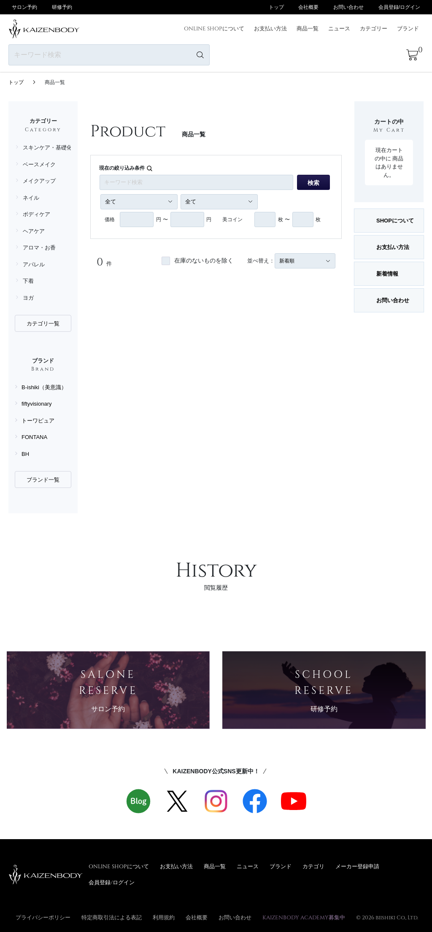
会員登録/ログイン (399, 7)
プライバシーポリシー (43, 917)
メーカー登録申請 (357, 866)
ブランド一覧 (43, 480)
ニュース (339, 28)
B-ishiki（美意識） (44, 387)
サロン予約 (24, 7)
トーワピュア (38, 420)
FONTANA (34, 437)
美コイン (232, 219)
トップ (276, 7)
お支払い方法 (270, 28)
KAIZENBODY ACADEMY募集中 (303, 917)
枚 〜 (283, 219)
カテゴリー (373, 28)
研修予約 (62, 7)
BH (25, 454)
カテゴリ (313, 866)
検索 (313, 182)
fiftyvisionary (37, 404)
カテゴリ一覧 (43, 323)
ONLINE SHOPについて (214, 28)
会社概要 (308, 7)
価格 (110, 219)
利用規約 (164, 917)
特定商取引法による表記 (111, 917)
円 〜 (161, 219)
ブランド (408, 28)
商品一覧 (308, 28)
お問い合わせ (348, 7)
